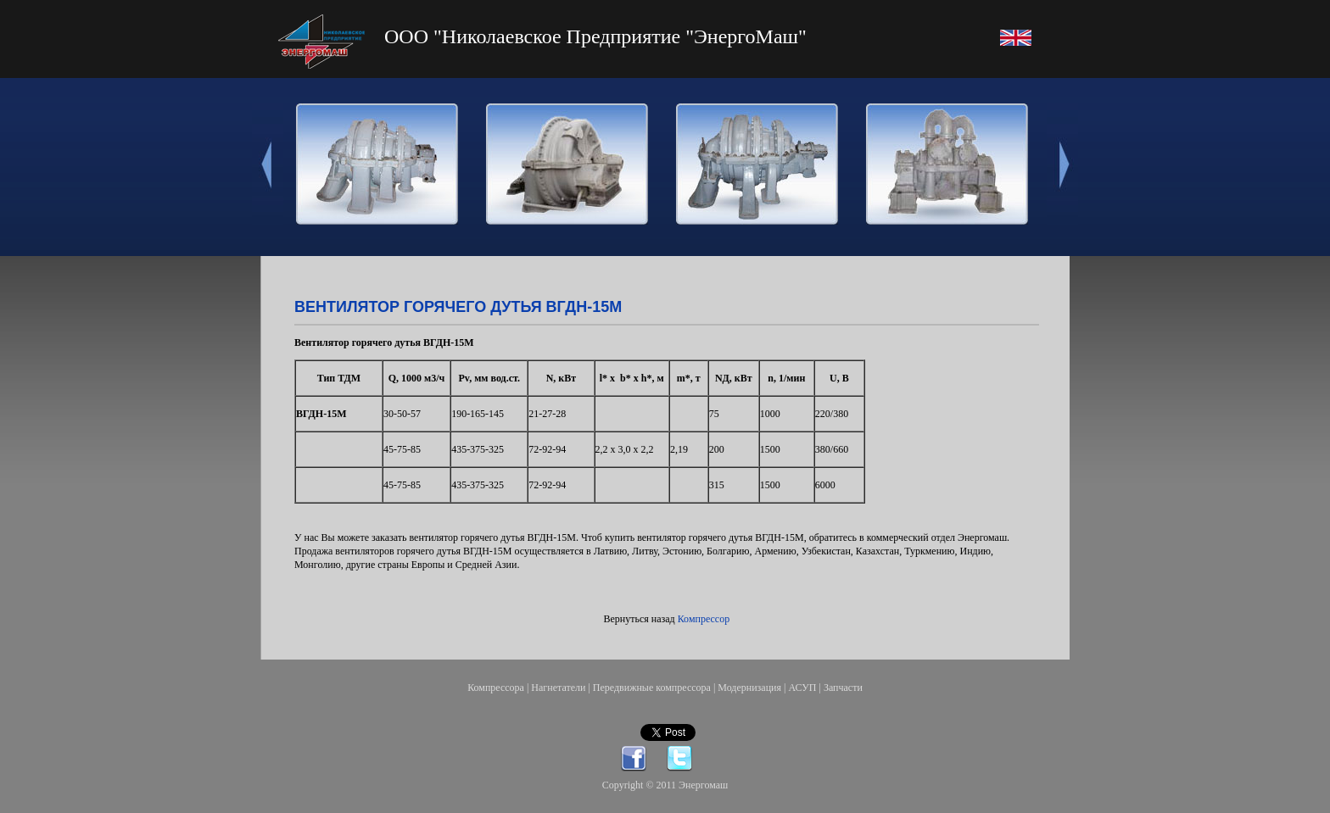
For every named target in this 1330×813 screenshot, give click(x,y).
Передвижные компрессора (652, 687)
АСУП (802, 687)
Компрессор (703, 619)
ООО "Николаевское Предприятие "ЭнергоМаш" (595, 36)
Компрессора (495, 687)
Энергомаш (703, 785)
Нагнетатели (558, 687)
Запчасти (843, 687)
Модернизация (749, 687)
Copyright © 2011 (640, 785)
